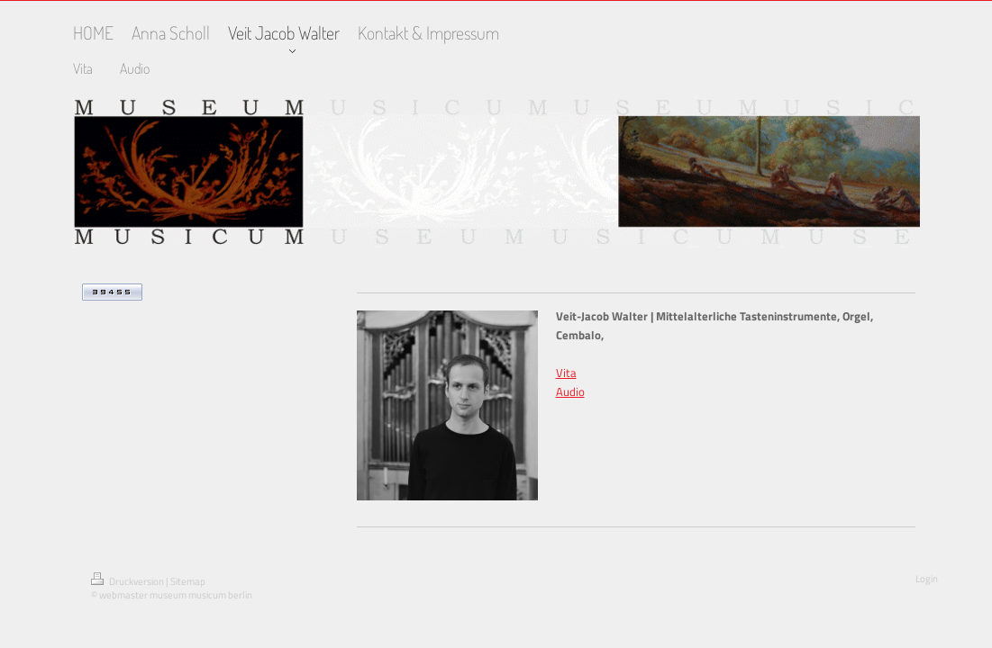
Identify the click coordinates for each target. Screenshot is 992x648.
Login (926, 579)
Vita (566, 373)
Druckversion (128, 581)
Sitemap (187, 581)
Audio (570, 391)
